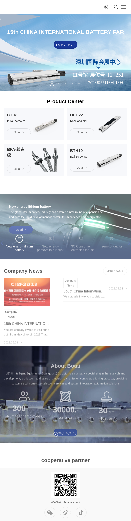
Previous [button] (3, 256)
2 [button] (58, 83)
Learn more (65, 445)
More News (115, 284)
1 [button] (52, 83)
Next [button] (128, 256)
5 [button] (79, 83)
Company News (11, 327)
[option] (65, 52)
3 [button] (65, 83)
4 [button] (72, 83)
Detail (21, 242)
